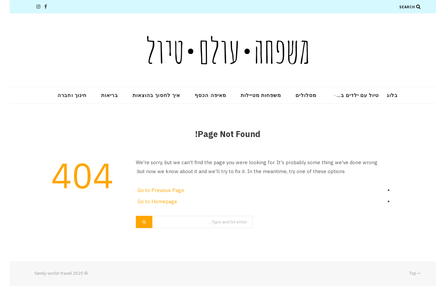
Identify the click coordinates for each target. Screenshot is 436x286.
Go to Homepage (148, 201)
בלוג (382, 95)
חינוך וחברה (62, 95)
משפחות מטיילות (251, 95)
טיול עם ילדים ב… (348, 95)
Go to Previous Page (151, 190)
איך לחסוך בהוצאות (147, 95)
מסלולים (296, 95)
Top (405, 273)
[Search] (409, 6)
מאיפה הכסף (201, 95)
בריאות (100, 95)
